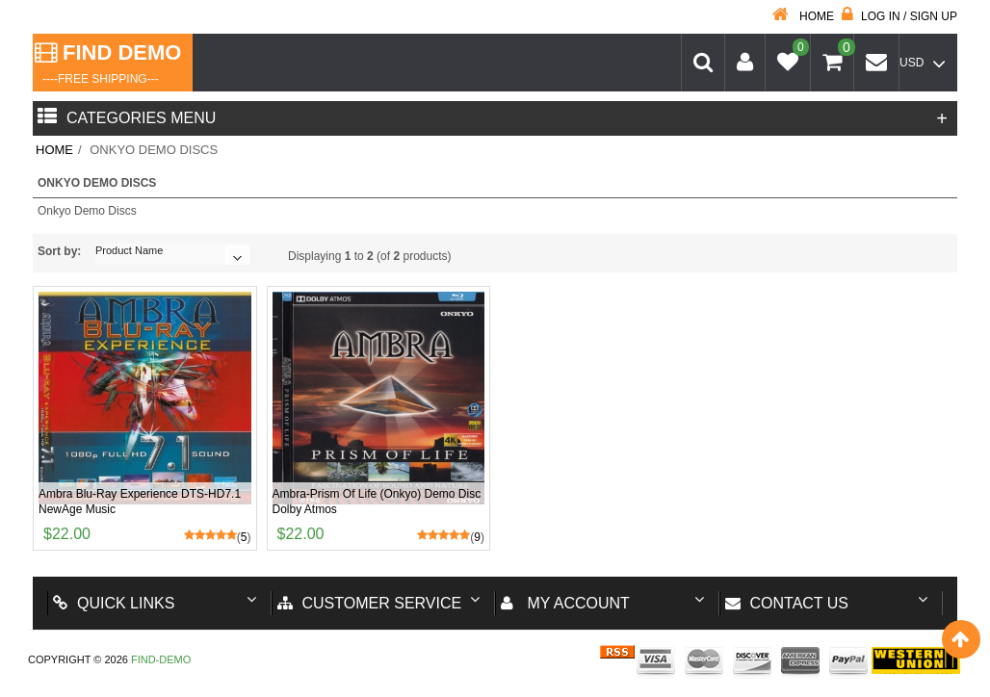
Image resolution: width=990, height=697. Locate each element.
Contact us (787, 603)
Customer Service (369, 603)
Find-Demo (161, 659)
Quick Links (113, 603)
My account (565, 603)
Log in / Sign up (899, 16)
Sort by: (59, 251)
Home (803, 16)
